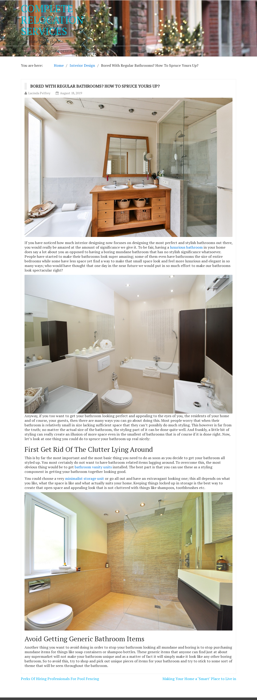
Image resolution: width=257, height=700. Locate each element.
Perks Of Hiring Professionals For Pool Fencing (60, 678)
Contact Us (137, 51)
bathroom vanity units (93, 466)
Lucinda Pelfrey (39, 93)
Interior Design (58, 51)
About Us (164, 51)
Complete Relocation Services (52, 19)
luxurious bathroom (186, 247)
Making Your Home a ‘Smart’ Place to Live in (199, 678)
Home (30, 51)
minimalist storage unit (84, 478)
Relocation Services (100, 51)
